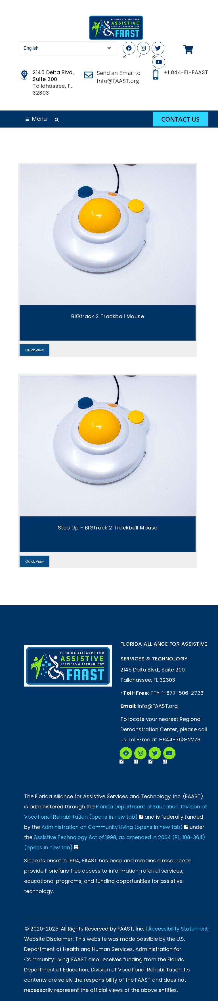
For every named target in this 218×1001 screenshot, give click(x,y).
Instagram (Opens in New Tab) (139, 49)
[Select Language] (68, 48)
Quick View (34, 350)
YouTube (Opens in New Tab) (154, 63)
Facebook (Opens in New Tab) (125, 49)
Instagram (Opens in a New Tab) (136, 754)
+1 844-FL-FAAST (186, 72)
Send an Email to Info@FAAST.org (119, 77)
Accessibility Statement (178, 928)
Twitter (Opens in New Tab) (154, 49)
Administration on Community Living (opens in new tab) (114, 827)
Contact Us (180, 119)
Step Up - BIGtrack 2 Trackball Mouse (108, 527)
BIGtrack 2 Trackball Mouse (107, 316)
